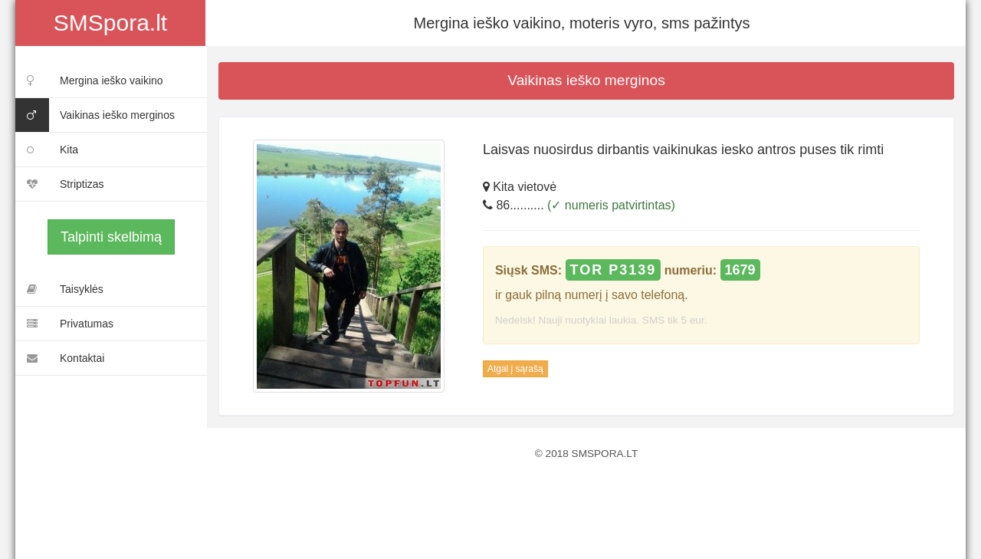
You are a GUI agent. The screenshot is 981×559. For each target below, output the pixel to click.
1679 (740, 270)
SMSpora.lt (110, 22)
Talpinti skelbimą (111, 237)
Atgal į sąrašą (515, 368)
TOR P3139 (613, 270)
